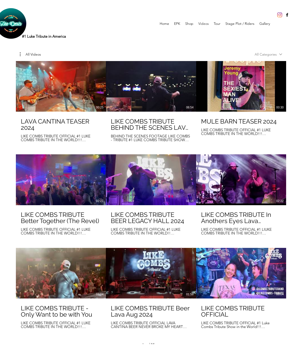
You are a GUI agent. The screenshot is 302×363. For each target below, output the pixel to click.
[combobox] (268, 54)
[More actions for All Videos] (30, 54)
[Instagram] (279, 14)
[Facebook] (287, 14)
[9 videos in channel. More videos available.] (151, 195)
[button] (30, 54)
